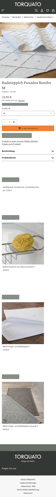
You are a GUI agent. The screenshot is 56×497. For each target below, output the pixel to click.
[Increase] (14, 122)
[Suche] (36, 10)
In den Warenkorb (28, 128)
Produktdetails (28, 157)
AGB (33, 486)
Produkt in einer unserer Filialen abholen (20, 141)
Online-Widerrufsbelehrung (28, 489)
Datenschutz (26, 486)
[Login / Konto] (42, 10)
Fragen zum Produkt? (11, 144)
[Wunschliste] (47, 10)
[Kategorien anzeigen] (2, 10)
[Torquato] (28, 4)
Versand (21, 100)
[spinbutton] (9, 122)
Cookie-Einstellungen (28, 483)
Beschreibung (28, 151)
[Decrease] (5, 122)
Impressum (28, 493)
